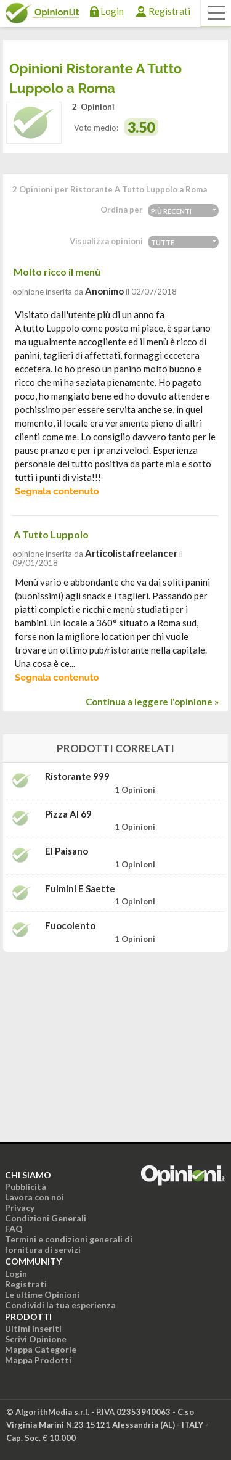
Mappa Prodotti (38, 1360)
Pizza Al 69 (68, 814)
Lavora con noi (34, 1197)
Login (112, 11)
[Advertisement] (115, 1039)
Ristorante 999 (77, 776)
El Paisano (66, 851)
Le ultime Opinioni (42, 1294)
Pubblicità (25, 1186)
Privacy (19, 1207)
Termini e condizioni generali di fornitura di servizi (68, 1244)
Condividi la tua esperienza (60, 1305)
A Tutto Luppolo (51, 534)
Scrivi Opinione (36, 1339)
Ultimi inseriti (33, 1328)
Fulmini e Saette (80, 889)
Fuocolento (70, 926)
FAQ (14, 1228)
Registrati (169, 11)
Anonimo (104, 291)
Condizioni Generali (45, 1218)
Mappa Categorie (40, 1349)
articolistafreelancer (131, 553)
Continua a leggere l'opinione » (152, 701)
